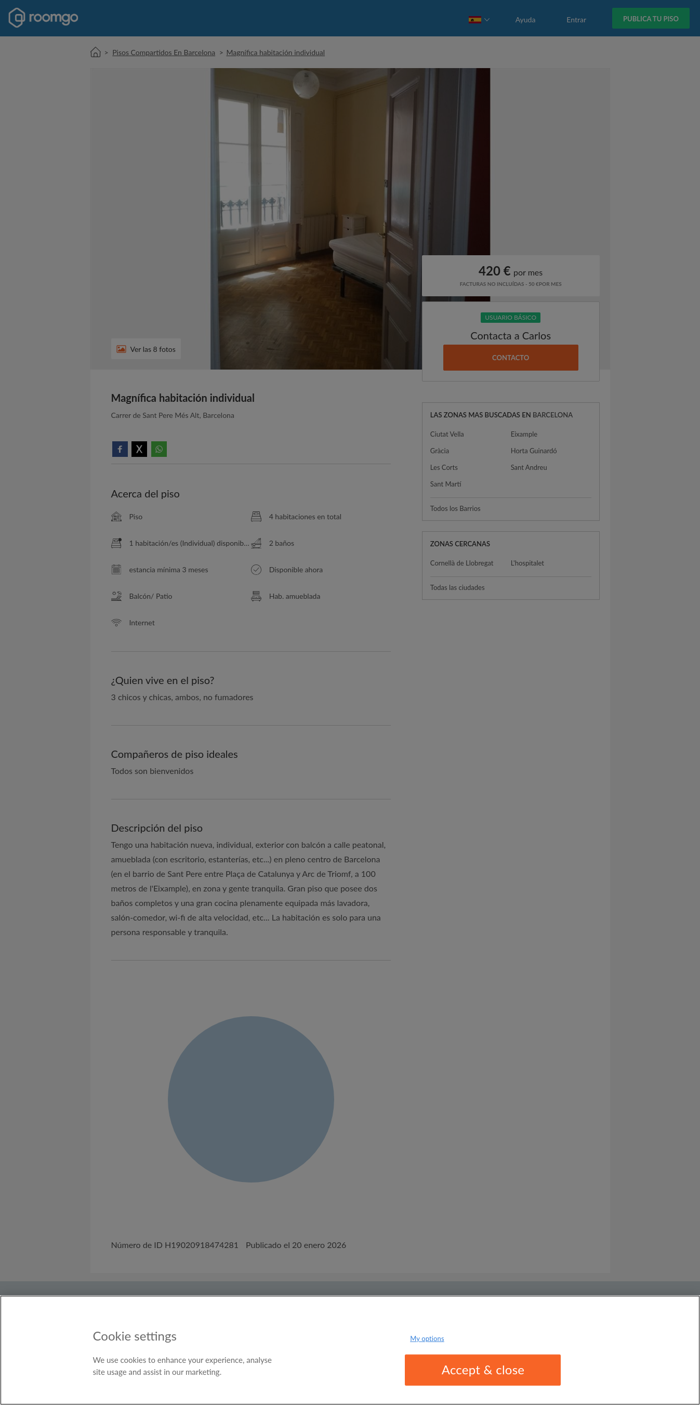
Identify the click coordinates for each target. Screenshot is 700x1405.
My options (427, 1338)
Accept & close (483, 1369)
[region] (350, 1350)
